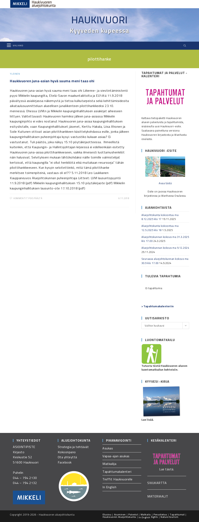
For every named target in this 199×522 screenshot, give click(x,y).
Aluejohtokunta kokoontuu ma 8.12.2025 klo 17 (160, 217)
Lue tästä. (166, 469)
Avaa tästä (165, 183)
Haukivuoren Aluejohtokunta (119, 517)
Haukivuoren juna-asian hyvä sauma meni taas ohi (52, 81)
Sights (154, 517)
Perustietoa (160, 514)
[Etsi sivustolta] (185, 46)
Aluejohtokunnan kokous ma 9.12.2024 (165, 247)
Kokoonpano (67, 452)
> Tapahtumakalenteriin (157, 306)
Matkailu (146, 514)
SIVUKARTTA (157, 483)
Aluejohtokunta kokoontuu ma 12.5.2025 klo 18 (160, 227)
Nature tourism (169, 517)
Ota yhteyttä (67, 457)
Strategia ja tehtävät (73, 447)
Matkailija (109, 464)
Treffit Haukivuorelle (117, 479)
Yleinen (15, 73)
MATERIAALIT (157, 496)
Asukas (107, 448)
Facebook (65, 462)
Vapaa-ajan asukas (116, 456)
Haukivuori (99, 19)
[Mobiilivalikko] (15, 45)
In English (109, 487)
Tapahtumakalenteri (116, 472)
